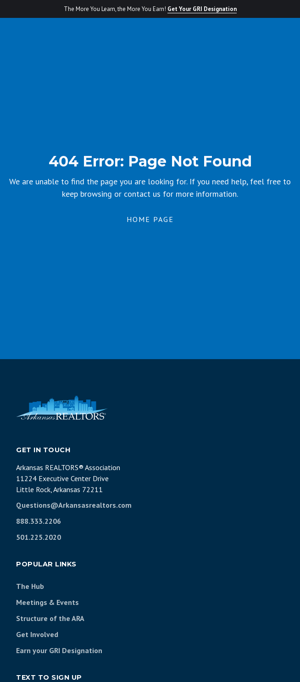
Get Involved (37, 634)
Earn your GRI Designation (59, 650)
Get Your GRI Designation (202, 9)
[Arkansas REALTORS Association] (62, 408)
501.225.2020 (38, 537)
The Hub (30, 586)
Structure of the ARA (50, 618)
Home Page (150, 219)
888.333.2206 (38, 521)
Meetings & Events (47, 602)
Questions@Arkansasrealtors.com (74, 505)
